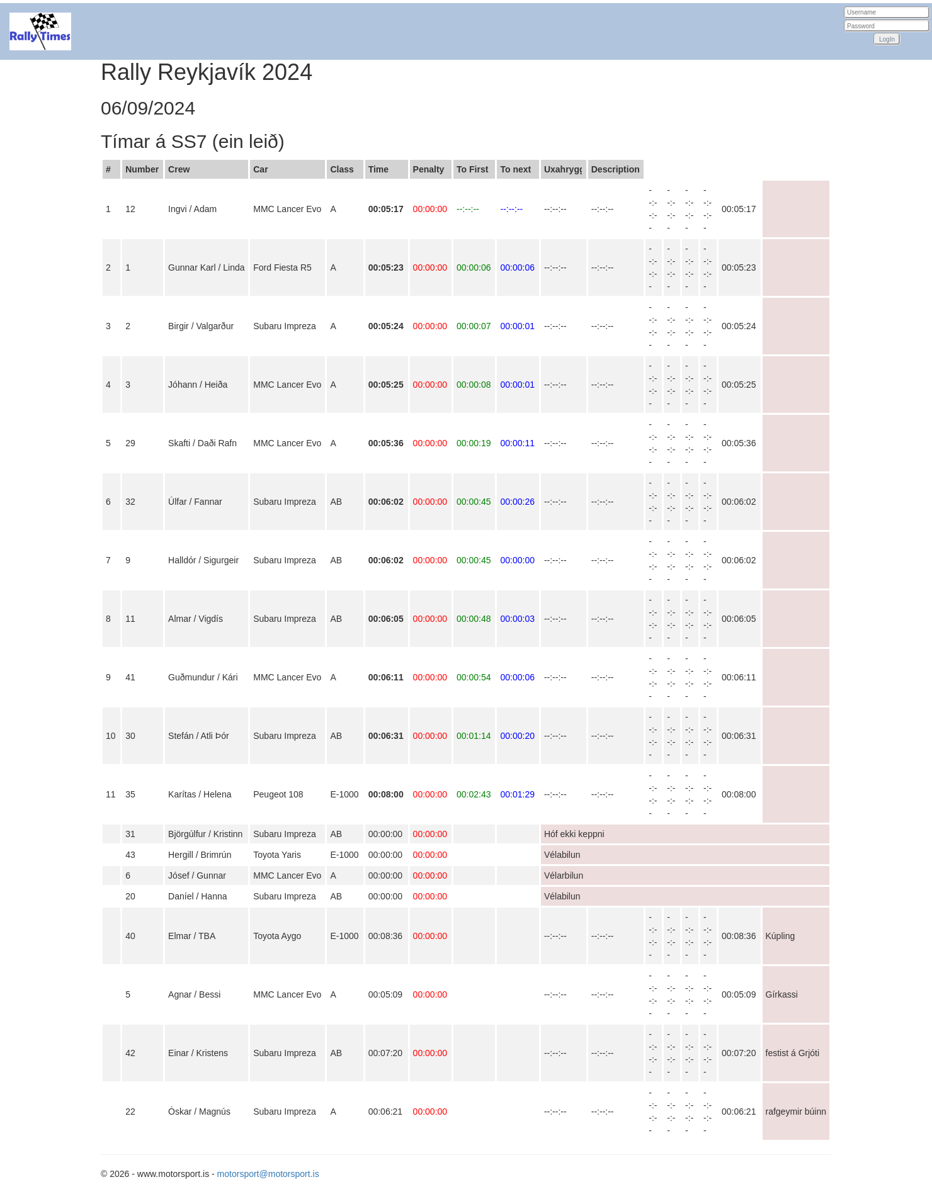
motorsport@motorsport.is (268, 1174)
